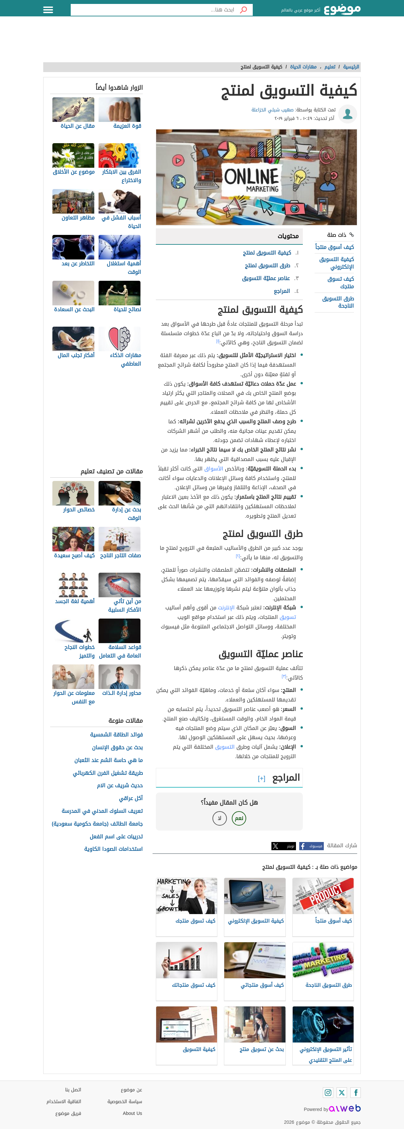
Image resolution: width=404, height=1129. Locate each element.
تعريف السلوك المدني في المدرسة (102, 811)
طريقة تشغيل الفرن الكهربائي (108, 773)
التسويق (225, 747)
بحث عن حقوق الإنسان (117, 748)
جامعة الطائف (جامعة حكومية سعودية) (97, 824)
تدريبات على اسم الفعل (116, 837)
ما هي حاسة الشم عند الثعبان (108, 760)
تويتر (290, 846)
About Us (132, 1113)
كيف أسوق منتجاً (334, 247)
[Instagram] (328, 1092)
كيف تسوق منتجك (340, 282)
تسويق (288, 617)
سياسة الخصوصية (124, 1101)
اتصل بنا (73, 1089)
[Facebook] (355, 1092)
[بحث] (243, 10)
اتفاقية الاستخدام (63, 1101)
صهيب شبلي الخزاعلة (272, 109)
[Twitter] (342, 1092)
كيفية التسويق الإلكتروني (336, 263)
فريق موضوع (68, 1113)
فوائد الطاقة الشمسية (116, 735)
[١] (218, 341)
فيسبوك (315, 846)
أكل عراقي (131, 798)
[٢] (238, 556)
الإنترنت (226, 608)
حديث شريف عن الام (120, 786)
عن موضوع (131, 1089)
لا (219, 818)
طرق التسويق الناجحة (338, 302)
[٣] (284, 676)
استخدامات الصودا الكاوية (113, 849)
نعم (239, 818)
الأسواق (213, 469)
